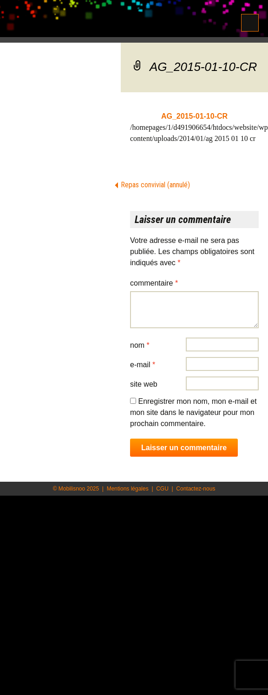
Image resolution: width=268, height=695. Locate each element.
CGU (162, 488)
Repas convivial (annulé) (155, 184)
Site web (143, 384)
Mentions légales (128, 488)
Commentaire (154, 283)
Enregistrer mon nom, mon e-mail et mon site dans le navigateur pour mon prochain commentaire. (193, 412)
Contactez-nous (195, 488)
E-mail (142, 365)
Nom (140, 345)
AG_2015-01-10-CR (194, 116)
